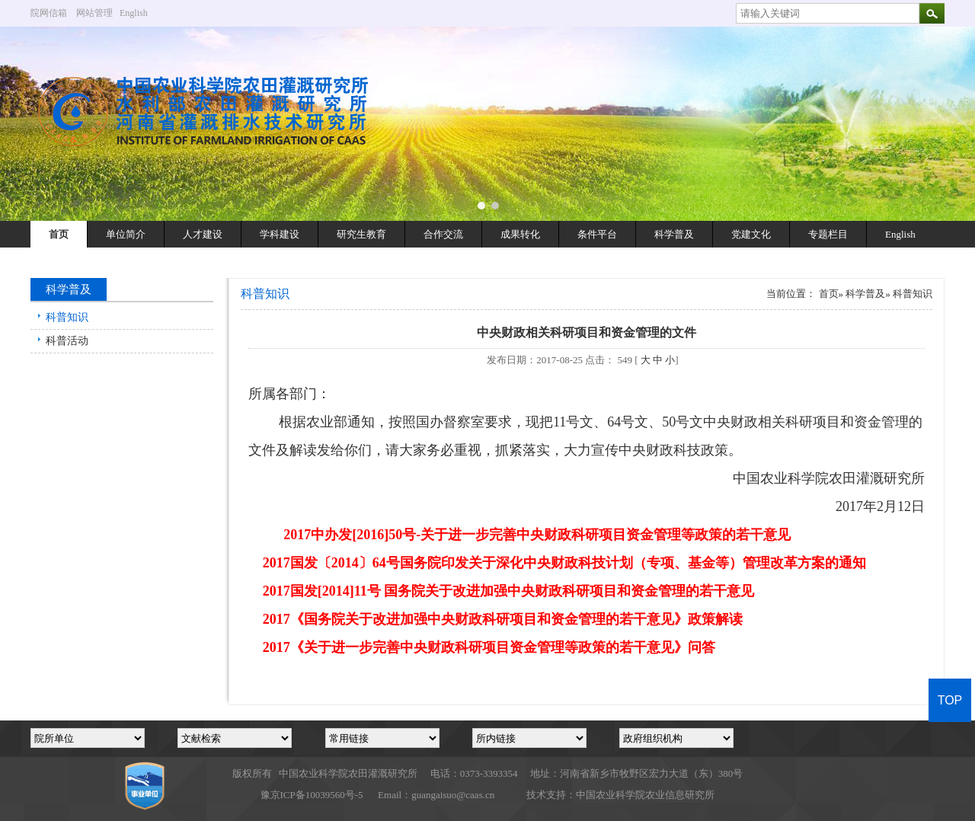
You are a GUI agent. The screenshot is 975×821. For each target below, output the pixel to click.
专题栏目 (828, 234)
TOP (950, 700)
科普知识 (67, 317)
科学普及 (674, 234)
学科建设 (279, 234)
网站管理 (94, 13)
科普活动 (67, 341)
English (139, 13)
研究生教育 (361, 234)
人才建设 (202, 234)
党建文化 (751, 234)
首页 (59, 234)
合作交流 (443, 234)
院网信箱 (48, 13)
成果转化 (520, 234)
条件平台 (597, 234)
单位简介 (125, 234)
